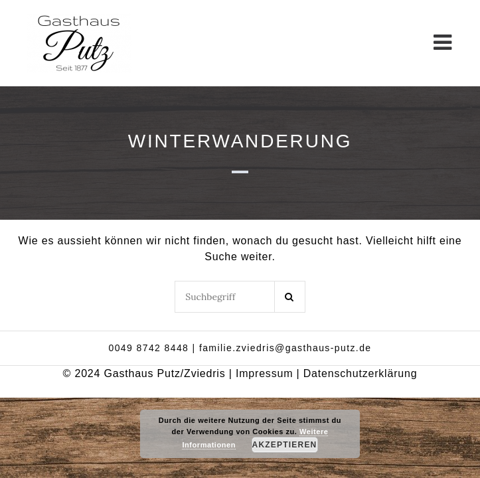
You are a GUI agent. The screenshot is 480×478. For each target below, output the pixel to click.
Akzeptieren (284, 444)
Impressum (264, 373)
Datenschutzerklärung (360, 373)
